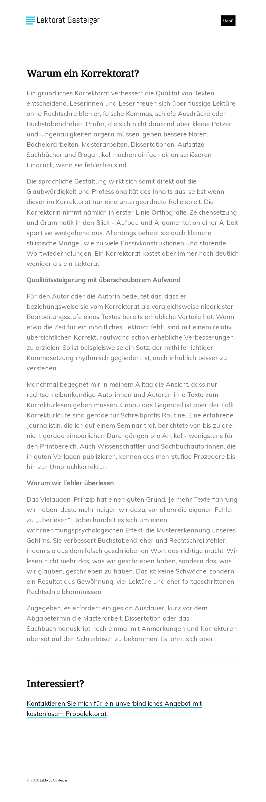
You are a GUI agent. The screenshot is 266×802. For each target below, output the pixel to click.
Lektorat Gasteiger (53, 780)
